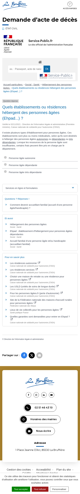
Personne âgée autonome (19, 158)
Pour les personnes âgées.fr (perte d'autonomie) (36, 293)
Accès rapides (70, 6)
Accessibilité (43, 469)
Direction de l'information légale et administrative (24, 339)
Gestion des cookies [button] (19, 469)
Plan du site (63, 469)
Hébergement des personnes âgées (28, 224)
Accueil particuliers (13, 84)
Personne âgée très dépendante (23, 172)
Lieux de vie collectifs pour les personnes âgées (36, 310)
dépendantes (58, 139)
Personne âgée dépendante (20, 165)
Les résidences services (24, 269)
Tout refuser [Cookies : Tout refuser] (40, 489)
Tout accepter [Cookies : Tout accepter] (21, 489)
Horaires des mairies (38, 419)
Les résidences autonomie (25, 263)
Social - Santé (32, 84)
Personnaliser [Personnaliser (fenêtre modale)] (59, 489)
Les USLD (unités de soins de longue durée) (34, 286)
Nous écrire (38, 431)
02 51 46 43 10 (39, 407)
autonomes (42, 139)
